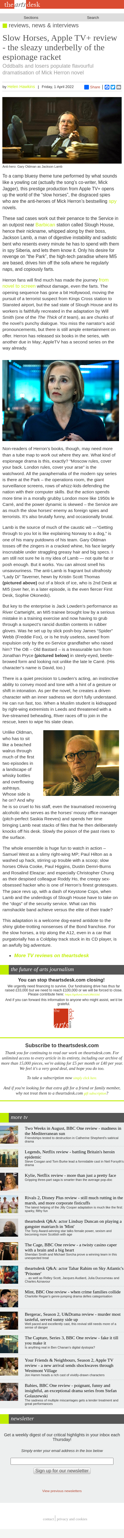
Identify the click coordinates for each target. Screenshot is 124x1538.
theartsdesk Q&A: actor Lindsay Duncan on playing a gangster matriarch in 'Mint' (73, 1224)
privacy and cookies (72, 1519)
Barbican (45, 225)
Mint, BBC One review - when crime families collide (73, 1291)
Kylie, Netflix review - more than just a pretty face (70, 1175)
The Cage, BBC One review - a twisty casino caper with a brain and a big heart (71, 1247)
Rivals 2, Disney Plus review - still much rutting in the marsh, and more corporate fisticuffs (74, 1200)
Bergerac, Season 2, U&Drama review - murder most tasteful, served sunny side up (73, 1317)
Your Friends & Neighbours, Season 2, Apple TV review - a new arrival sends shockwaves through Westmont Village (69, 1365)
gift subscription (95, 1093)
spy (111, 201)
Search (93, 17)
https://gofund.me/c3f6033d (82, 994)
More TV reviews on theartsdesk (51, 955)
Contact (48, 1519)
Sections (31, 17)
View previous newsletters (62, 1491)
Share (92, 87)
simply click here (84, 1078)
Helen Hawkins (21, 86)
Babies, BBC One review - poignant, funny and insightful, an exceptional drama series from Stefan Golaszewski (71, 1390)
